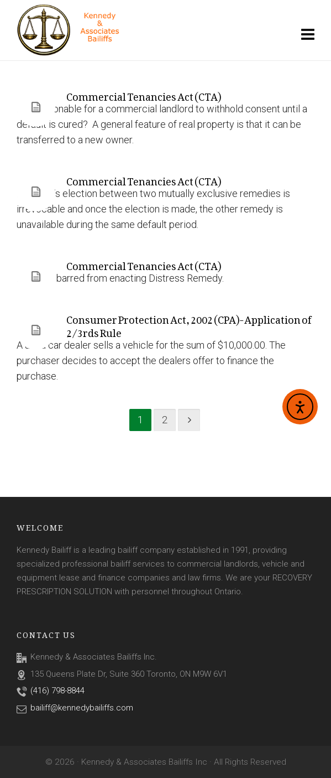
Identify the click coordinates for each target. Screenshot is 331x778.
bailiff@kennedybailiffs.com (81, 708)
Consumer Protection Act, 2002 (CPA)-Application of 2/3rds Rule (188, 324)
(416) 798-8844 (57, 691)
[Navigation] (307, 35)
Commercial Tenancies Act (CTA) (143, 94)
